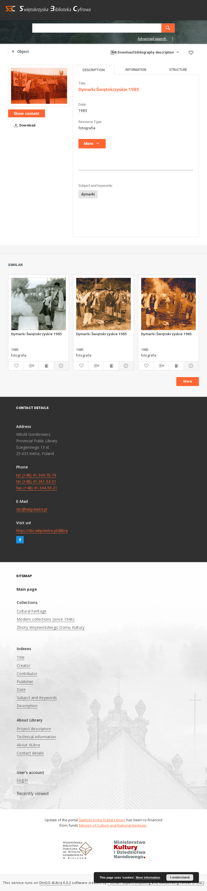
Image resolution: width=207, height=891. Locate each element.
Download (24, 125)
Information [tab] (135, 70)
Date (21, 689)
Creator (23, 665)
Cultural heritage (31, 611)
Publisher (25, 681)
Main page (26, 589)
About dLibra (28, 744)
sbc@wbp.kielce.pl (31, 509)
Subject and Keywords (37, 697)
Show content (26, 113)
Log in (22, 780)
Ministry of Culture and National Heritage (113, 825)
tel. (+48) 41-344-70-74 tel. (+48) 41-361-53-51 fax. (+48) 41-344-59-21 (36, 482)
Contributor (27, 673)
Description (27, 705)
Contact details (30, 753)
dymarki (88, 194)
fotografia (86, 128)
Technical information (36, 736)
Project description (34, 728)
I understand (179, 877)
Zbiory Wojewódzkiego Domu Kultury (50, 627)
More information (148, 877)
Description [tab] (93, 70)
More (187, 381)
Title (21, 657)
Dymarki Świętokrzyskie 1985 (36, 333)
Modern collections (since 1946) (45, 619)
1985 (82, 110)
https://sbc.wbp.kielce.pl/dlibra (42, 530)
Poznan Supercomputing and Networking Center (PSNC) (156, 882)
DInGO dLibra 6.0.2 (55, 882)
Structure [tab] (178, 70)
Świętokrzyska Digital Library (102, 819)
